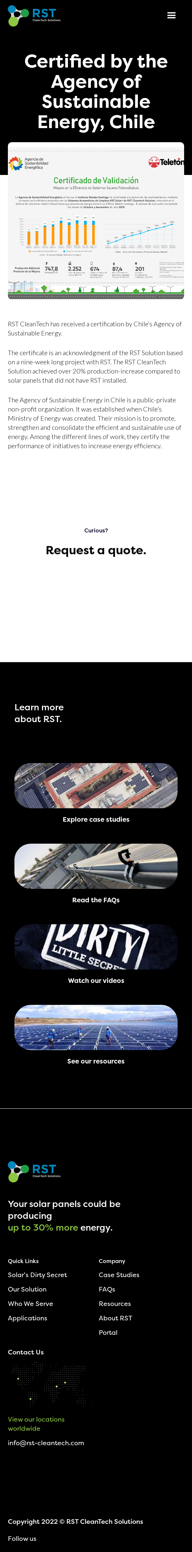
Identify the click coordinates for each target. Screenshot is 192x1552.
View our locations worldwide (36, 1424)
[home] (34, 16)
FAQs (107, 1289)
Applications (27, 1317)
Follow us (22, 1538)
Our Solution (27, 1289)
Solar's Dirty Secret (37, 1274)
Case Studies (119, 1274)
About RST (115, 1317)
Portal (108, 1332)
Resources (115, 1303)
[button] (171, 15)
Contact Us (26, 1352)
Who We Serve (30, 1303)
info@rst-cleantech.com (46, 1442)
